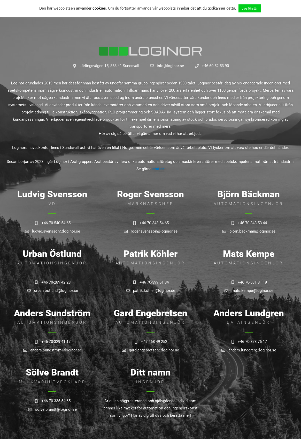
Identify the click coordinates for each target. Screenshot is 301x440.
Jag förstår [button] (250, 8)
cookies (99, 8)
